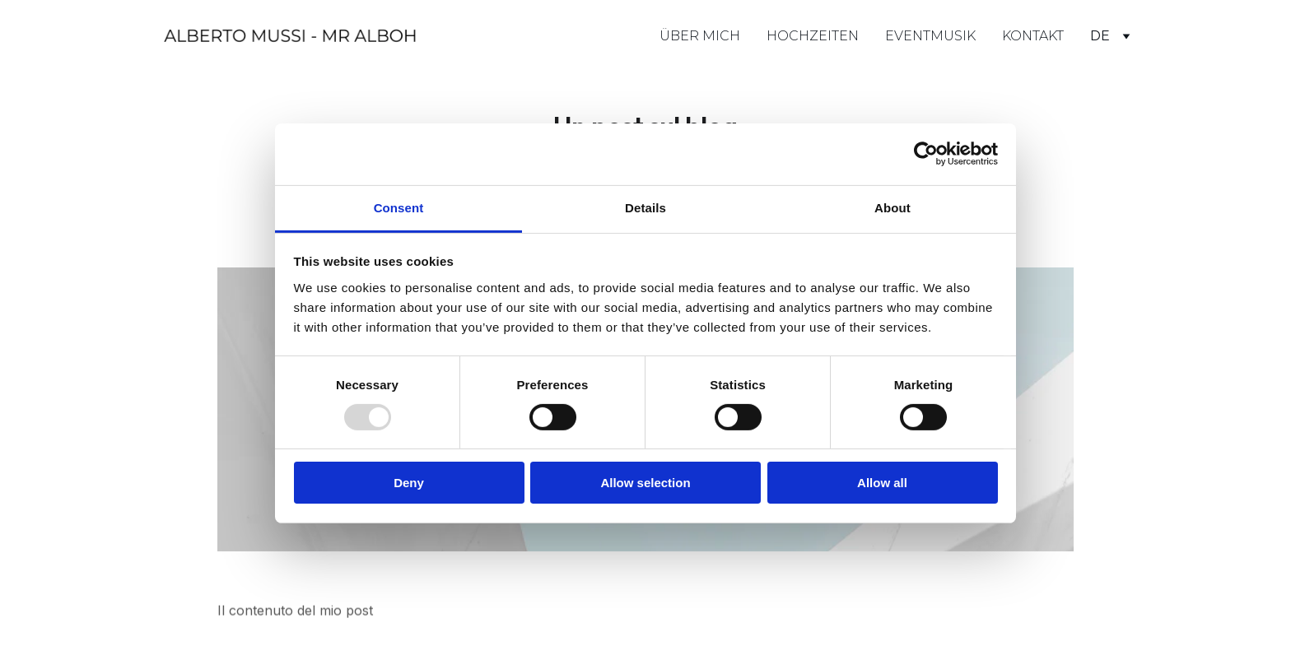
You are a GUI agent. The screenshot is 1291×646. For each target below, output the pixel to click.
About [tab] (892, 207)
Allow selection (645, 483)
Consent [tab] (399, 207)
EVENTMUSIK (930, 36)
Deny (409, 483)
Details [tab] (645, 207)
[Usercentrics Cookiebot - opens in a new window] (926, 154)
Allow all (882, 483)
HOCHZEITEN (813, 36)
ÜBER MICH (699, 36)
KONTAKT (1033, 36)
